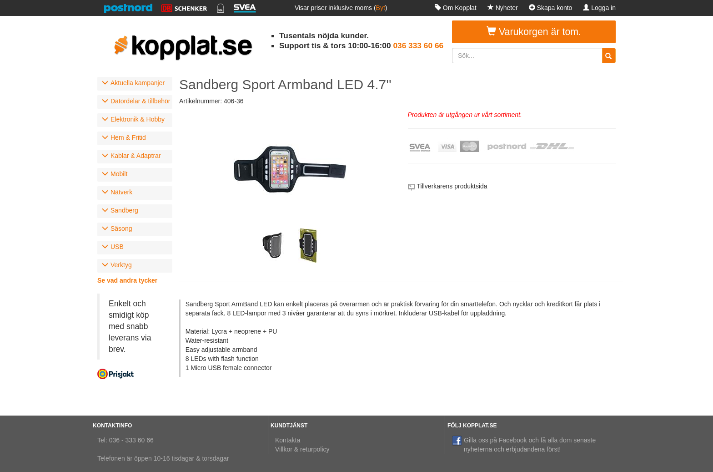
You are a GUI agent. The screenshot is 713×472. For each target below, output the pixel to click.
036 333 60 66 (418, 45)
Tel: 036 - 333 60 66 (125, 440)
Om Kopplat (456, 7)
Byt (380, 7)
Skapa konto (550, 7)
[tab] (134, 84)
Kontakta (287, 440)
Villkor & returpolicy (302, 449)
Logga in (599, 7)
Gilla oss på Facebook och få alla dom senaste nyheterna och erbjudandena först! (524, 444)
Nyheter (502, 7)
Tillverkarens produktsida (452, 186)
